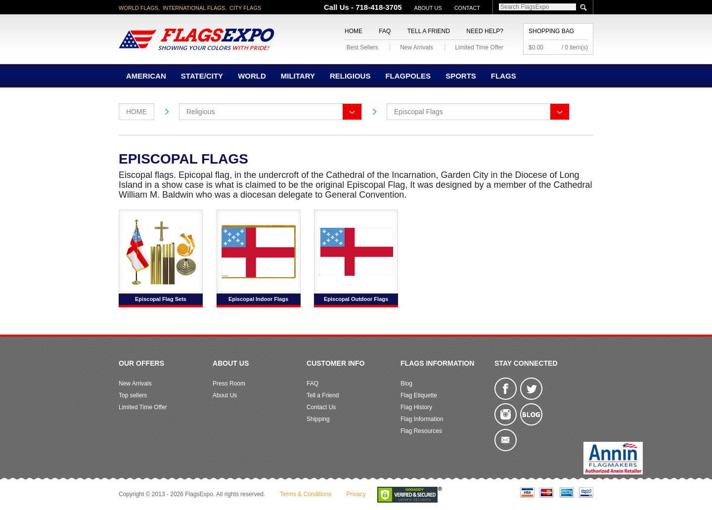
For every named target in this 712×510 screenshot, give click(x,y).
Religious (350, 76)
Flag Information (422, 419)
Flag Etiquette (418, 395)
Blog (406, 383)
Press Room (229, 383)
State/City (202, 76)
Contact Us (321, 407)
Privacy (355, 494)
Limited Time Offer (479, 47)
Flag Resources (421, 430)
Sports (460, 76)
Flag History (416, 407)
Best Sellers (362, 47)
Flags (503, 76)
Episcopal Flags (418, 112)
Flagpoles (408, 76)
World (252, 76)
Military (298, 76)
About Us (428, 8)
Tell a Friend (428, 31)
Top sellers (133, 395)
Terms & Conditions (305, 494)
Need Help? (484, 31)
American (146, 76)
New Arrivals (416, 47)
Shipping (318, 419)
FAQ (385, 31)
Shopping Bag (551, 31)
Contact (467, 8)
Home (353, 31)
